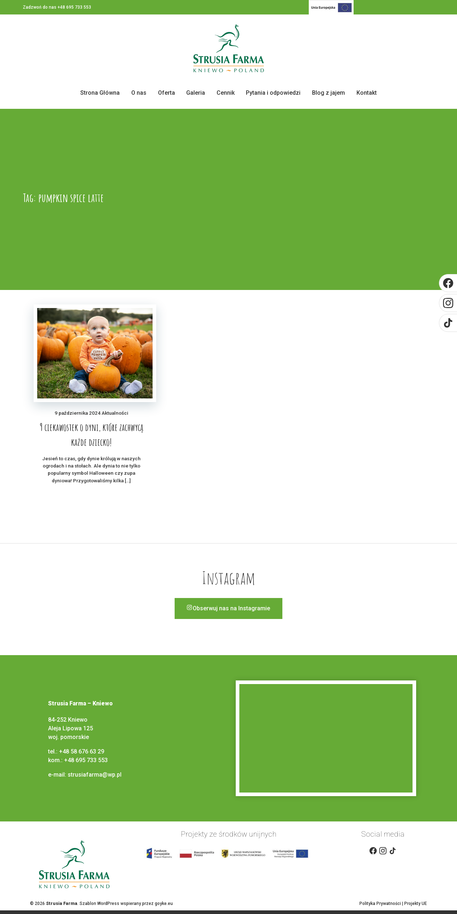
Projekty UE (415, 903)
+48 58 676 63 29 (81, 751)
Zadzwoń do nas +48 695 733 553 (57, 7)
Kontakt (366, 92)
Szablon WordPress (99, 903)
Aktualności (115, 413)
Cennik (226, 92)
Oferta (166, 92)
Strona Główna (100, 92)
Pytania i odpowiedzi (273, 92)
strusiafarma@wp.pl (95, 774)
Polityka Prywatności (380, 903)
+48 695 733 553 (86, 760)
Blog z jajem (328, 92)
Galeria (195, 92)
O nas (138, 92)
